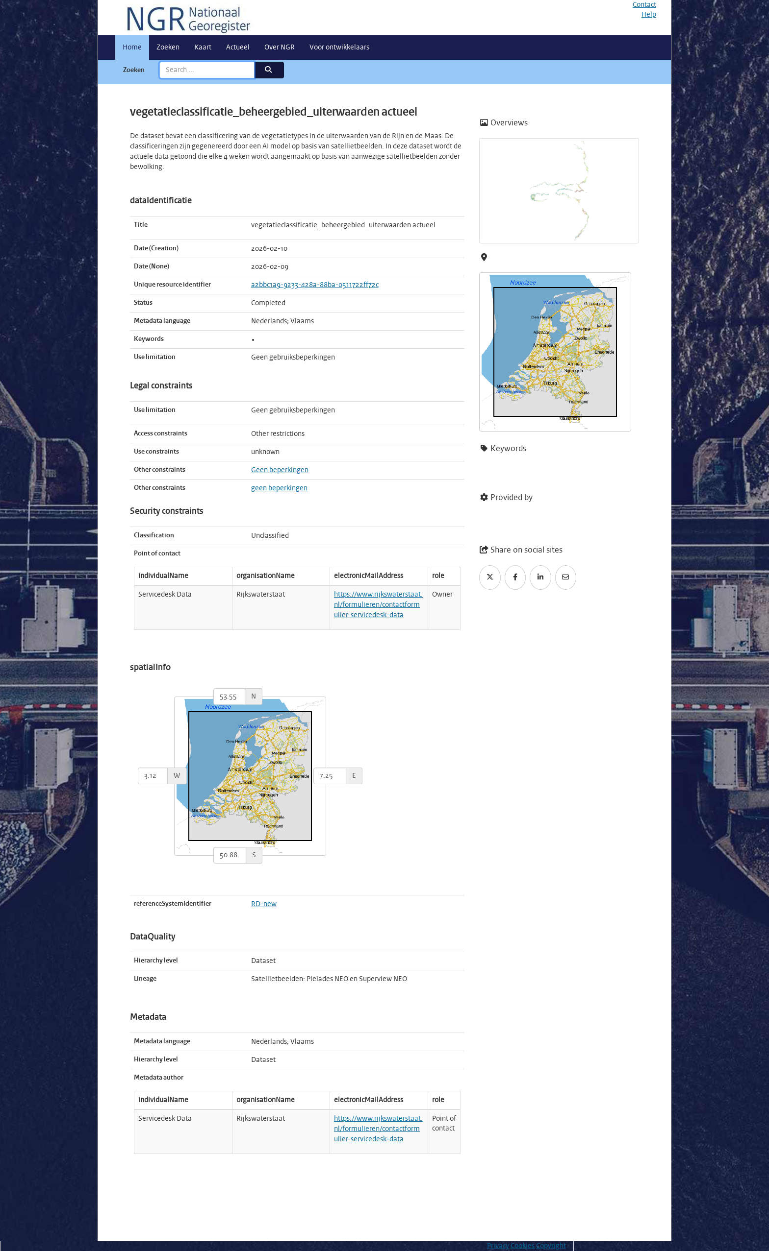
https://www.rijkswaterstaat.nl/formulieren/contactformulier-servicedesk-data (378, 605)
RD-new (264, 904)
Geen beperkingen (279, 470)
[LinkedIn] (540, 577)
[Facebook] (515, 577)
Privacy (498, 1246)
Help (648, 14)
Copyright (551, 1246)
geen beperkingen (279, 488)
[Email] (566, 577)
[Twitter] (490, 577)
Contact (644, 4)
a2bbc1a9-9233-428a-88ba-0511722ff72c (315, 285)
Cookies (523, 1246)
